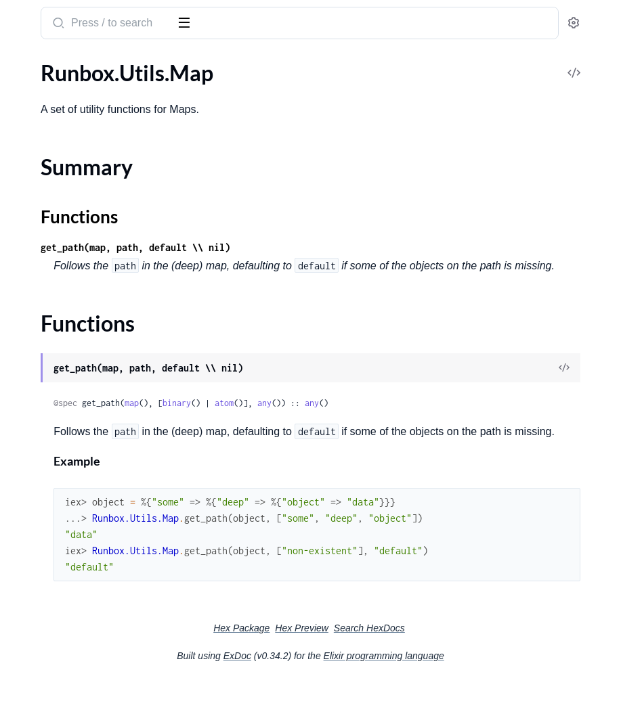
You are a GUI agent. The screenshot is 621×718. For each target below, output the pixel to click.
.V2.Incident (38, 287)
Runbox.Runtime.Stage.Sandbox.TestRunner (96, 443)
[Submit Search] (260, 24)
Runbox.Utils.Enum (55, 526)
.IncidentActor (43, 159)
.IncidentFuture (46, 177)
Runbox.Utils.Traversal (62, 627)
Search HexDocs (471, 664)
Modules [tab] (76, 63)
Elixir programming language (485, 692)
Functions (45, 585)
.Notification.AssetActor (66, 214)
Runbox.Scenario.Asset (63, 508)
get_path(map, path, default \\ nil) (338, 247)
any (468, 421)
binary (380, 421)
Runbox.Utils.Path (52, 609)
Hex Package (343, 664)
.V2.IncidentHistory (55, 305)
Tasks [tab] (138, 63)
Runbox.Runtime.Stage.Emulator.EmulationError (96, 674)
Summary (44, 568)
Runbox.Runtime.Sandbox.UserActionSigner (96, 388)
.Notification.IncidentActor (72, 232)
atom (427, 421)
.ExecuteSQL (39, 141)
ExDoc (339, 692)
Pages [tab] (24, 63)
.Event (24, 122)
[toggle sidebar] (185, 21)
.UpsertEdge (39, 269)
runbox (30, 16)
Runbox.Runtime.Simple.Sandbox (87, 407)
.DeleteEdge (38, 104)
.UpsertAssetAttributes (65, 250)
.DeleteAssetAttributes (64, 86)
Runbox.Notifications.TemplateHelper (96, 490)
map (335, 421)
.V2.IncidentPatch (51, 323)
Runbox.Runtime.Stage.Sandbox (84, 425)
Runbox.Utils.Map (52, 545)
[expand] (190, 86)
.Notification (39, 195)
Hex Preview (403, 664)
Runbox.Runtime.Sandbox (70, 370)
